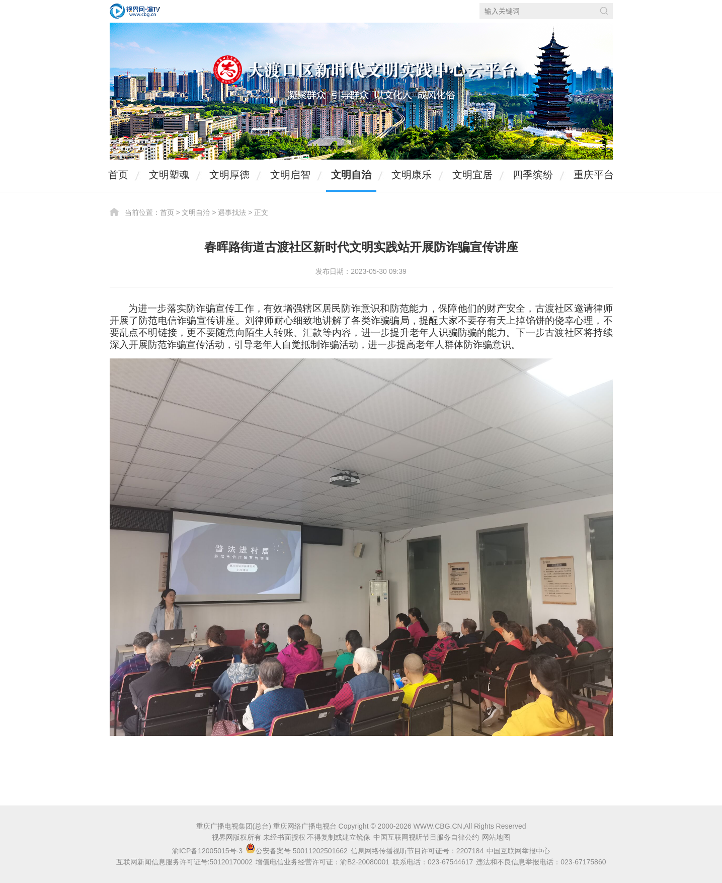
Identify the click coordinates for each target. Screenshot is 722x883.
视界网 (135, 11)
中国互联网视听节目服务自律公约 (426, 837)
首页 (118, 174)
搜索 (604, 11)
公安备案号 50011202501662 (298, 851)
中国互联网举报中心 (518, 851)
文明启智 (290, 174)
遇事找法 (232, 212)
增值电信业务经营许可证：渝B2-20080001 (322, 862)
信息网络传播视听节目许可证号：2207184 (417, 851)
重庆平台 (594, 174)
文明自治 (351, 174)
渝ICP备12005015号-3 (207, 851)
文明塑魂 (169, 174)
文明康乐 (411, 174)
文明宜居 (472, 174)
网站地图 (496, 837)
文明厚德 (229, 174)
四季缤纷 (533, 174)
